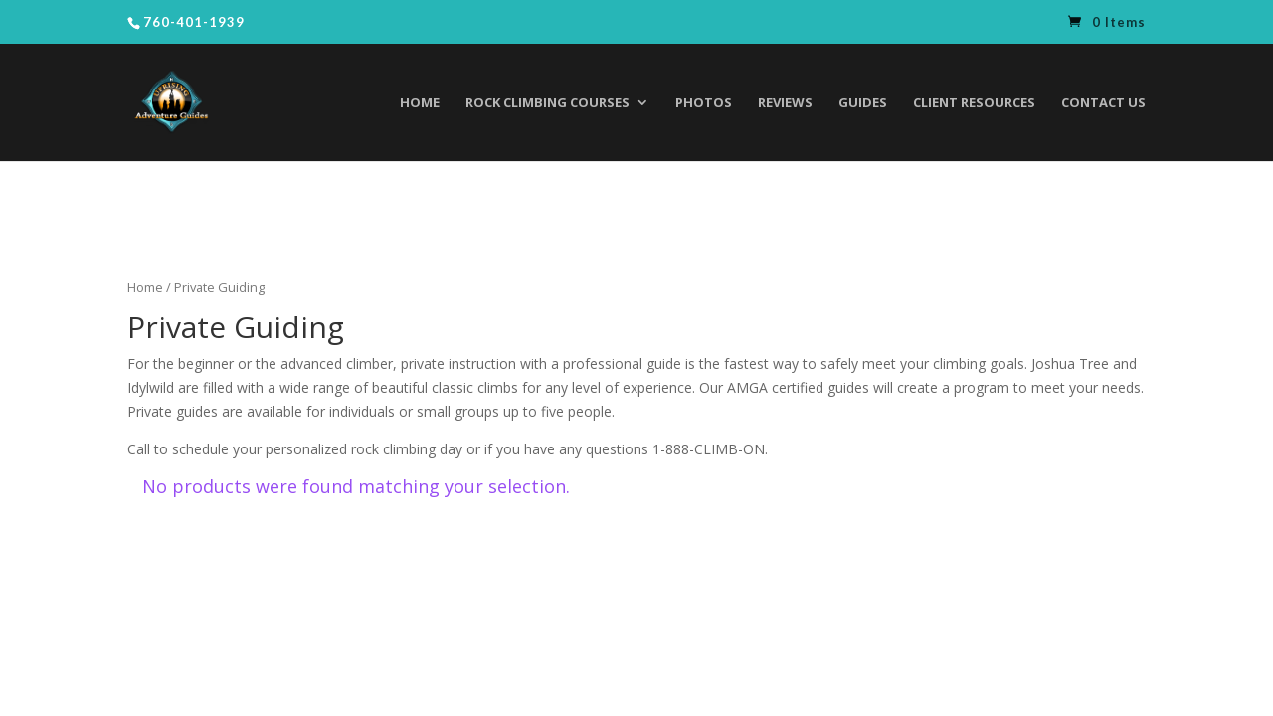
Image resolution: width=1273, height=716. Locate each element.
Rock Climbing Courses (547, 103)
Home (420, 103)
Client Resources (974, 103)
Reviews (785, 103)
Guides (862, 103)
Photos (703, 103)
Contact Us (1103, 103)
